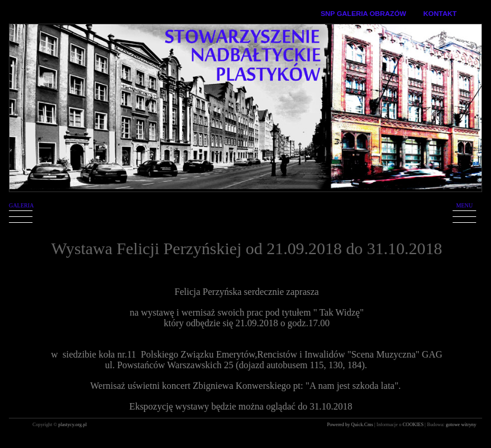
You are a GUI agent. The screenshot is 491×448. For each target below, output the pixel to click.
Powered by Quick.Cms (350, 424)
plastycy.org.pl (73, 424)
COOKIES (414, 424)
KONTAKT (440, 13)
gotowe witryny (460, 424)
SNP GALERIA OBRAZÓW (363, 13)
